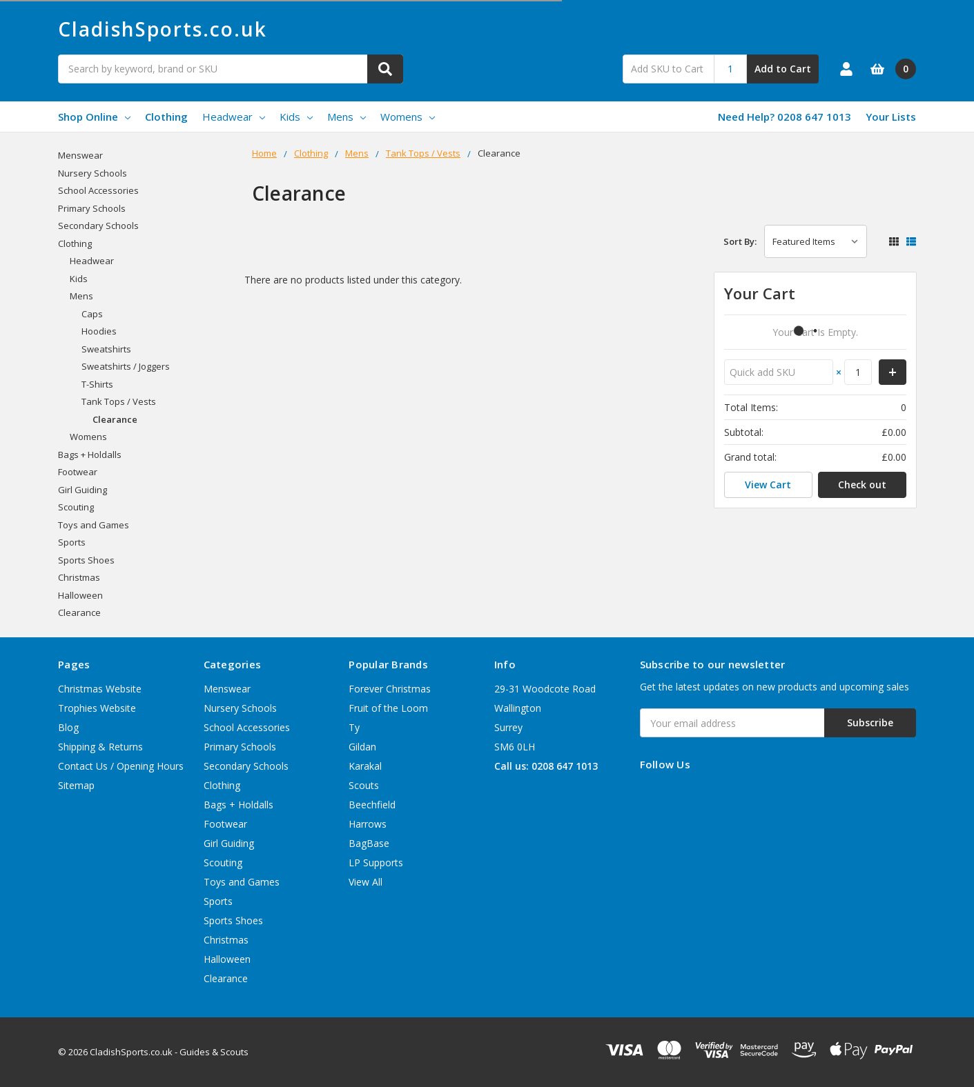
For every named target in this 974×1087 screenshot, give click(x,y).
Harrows (368, 823)
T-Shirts (97, 384)
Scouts (364, 785)
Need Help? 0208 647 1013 (784, 116)
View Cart (768, 484)
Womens (407, 116)
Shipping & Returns (100, 746)
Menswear (80, 155)
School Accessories (98, 190)
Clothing (166, 116)
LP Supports (376, 862)
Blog (68, 727)
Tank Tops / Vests (118, 401)
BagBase (369, 843)
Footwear (77, 472)
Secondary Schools (98, 225)
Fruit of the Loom (388, 708)
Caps (92, 314)
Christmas (79, 577)
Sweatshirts (106, 349)
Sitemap (76, 785)
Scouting (76, 507)
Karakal (365, 765)
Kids (296, 116)
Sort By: (740, 241)
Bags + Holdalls (89, 454)
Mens (346, 116)
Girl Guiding (82, 489)
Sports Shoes (86, 560)
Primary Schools (92, 208)
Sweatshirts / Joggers (125, 366)
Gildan (362, 746)
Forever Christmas (390, 688)
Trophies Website (97, 708)
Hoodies (99, 331)
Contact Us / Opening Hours (121, 765)
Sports (72, 542)
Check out (862, 484)
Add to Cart (782, 68)
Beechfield (372, 804)
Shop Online (94, 116)
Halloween (80, 595)
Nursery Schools (92, 173)
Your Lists (891, 116)
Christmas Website (100, 688)
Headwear (233, 116)
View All (365, 881)
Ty (354, 727)
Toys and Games (93, 525)
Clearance (114, 419)
